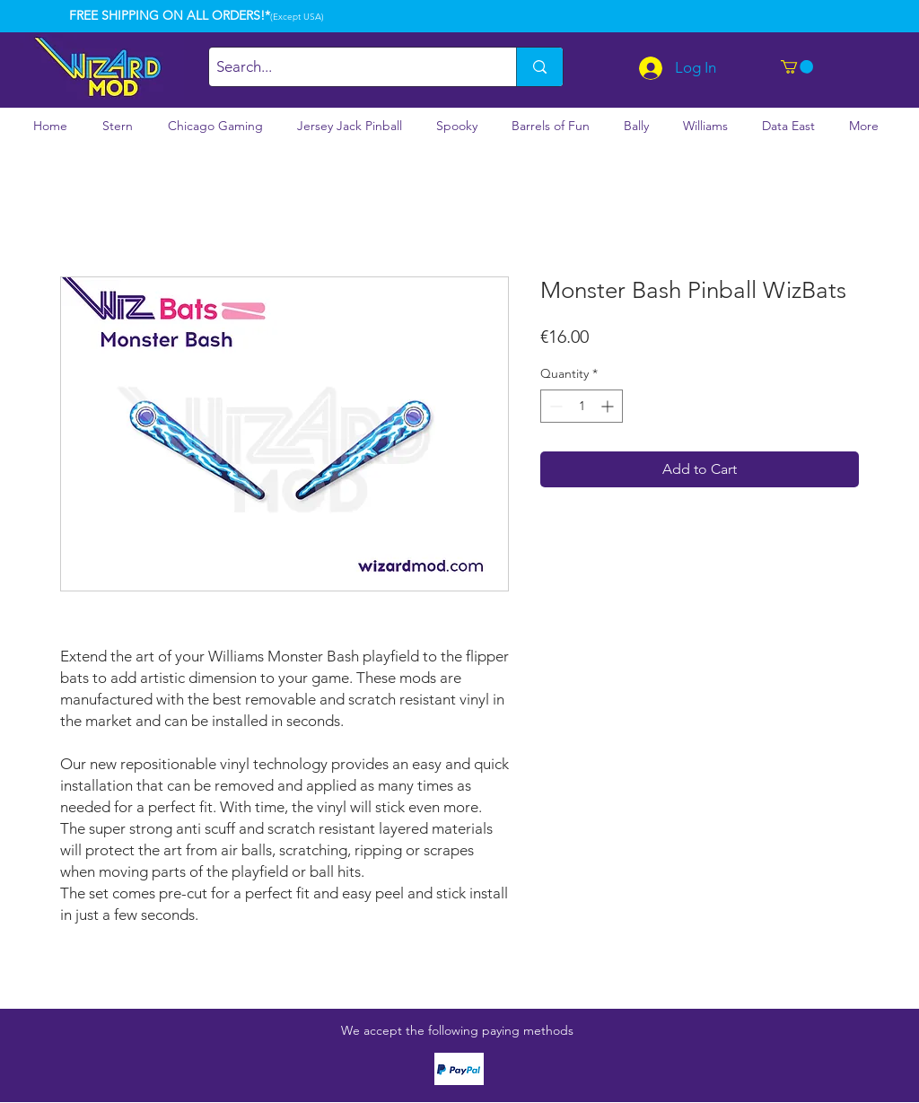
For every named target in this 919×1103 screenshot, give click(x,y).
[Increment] (609, 406)
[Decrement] (554, 406)
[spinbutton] (581, 406)
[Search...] (347, 67)
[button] (797, 67)
